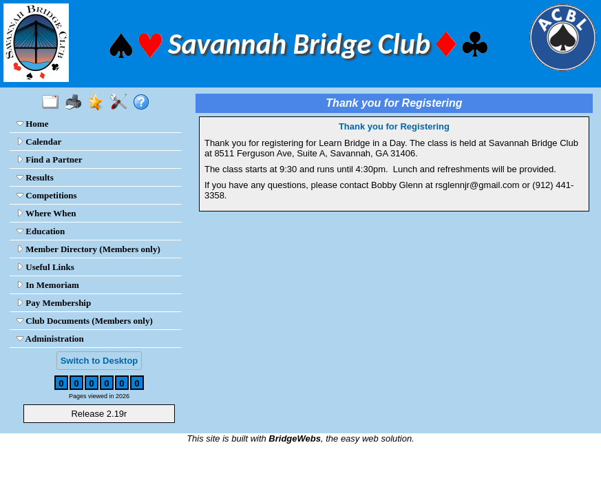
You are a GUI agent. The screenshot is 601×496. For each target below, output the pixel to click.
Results (35, 177)
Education (41, 231)
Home (32, 123)
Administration (50, 338)
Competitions (47, 195)
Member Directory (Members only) (88, 249)
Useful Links (45, 267)
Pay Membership (54, 303)
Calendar (39, 141)
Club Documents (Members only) (85, 321)
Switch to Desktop (99, 360)
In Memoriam (48, 285)
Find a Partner (50, 159)
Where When (46, 213)
